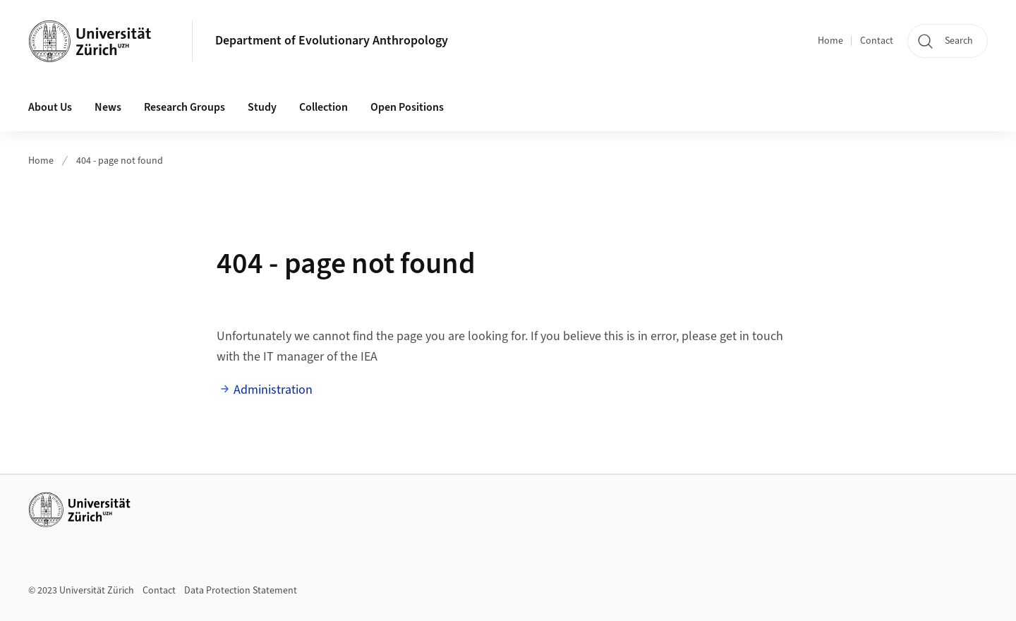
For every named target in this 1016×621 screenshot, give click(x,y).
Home (830, 41)
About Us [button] (50, 107)
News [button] (108, 107)
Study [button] (262, 107)
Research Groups (184, 107)
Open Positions (407, 107)
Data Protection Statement (240, 591)
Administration (273, 390)
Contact (876, 41)
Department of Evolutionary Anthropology (331, 40)
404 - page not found (119, 161)
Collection (323, 107)
